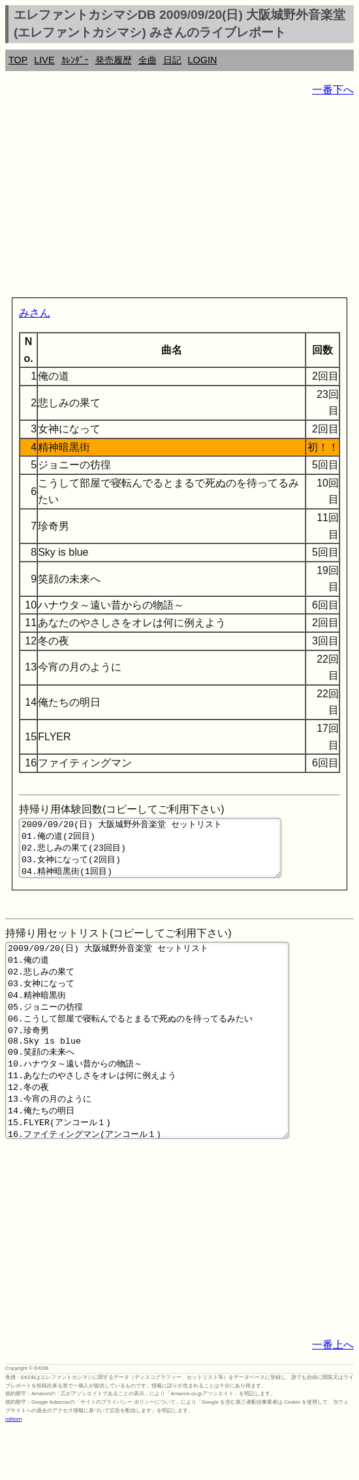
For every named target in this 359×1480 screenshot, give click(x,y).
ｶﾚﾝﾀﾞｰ (75, 60)
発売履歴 (113, 60)
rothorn (13, 1470)
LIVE (44, 60)
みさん (34, 312)
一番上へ (333, 1395)
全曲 (147, 60)
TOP (17, 60)
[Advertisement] (179, 199)
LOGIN (202, 60)
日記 (172, 60)
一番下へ (333, 89)
